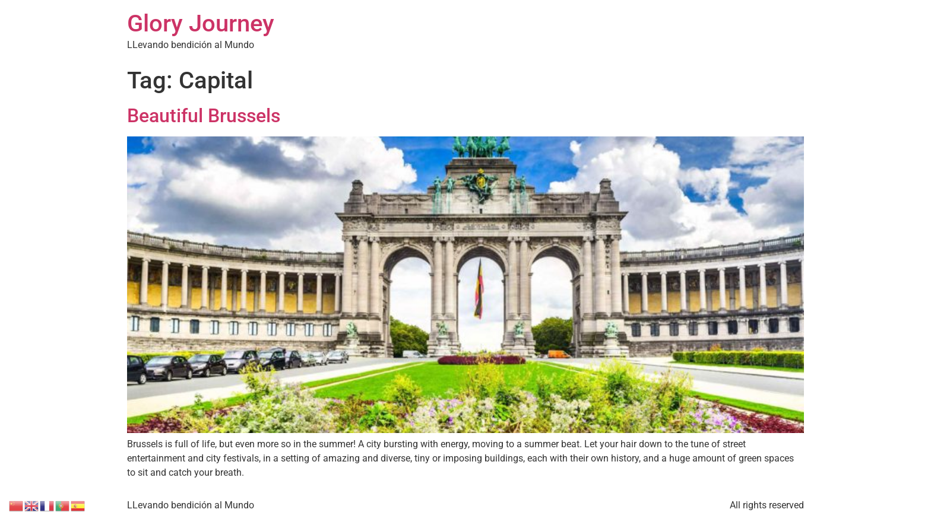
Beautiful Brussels (203, 115)
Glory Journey (200, 23)
